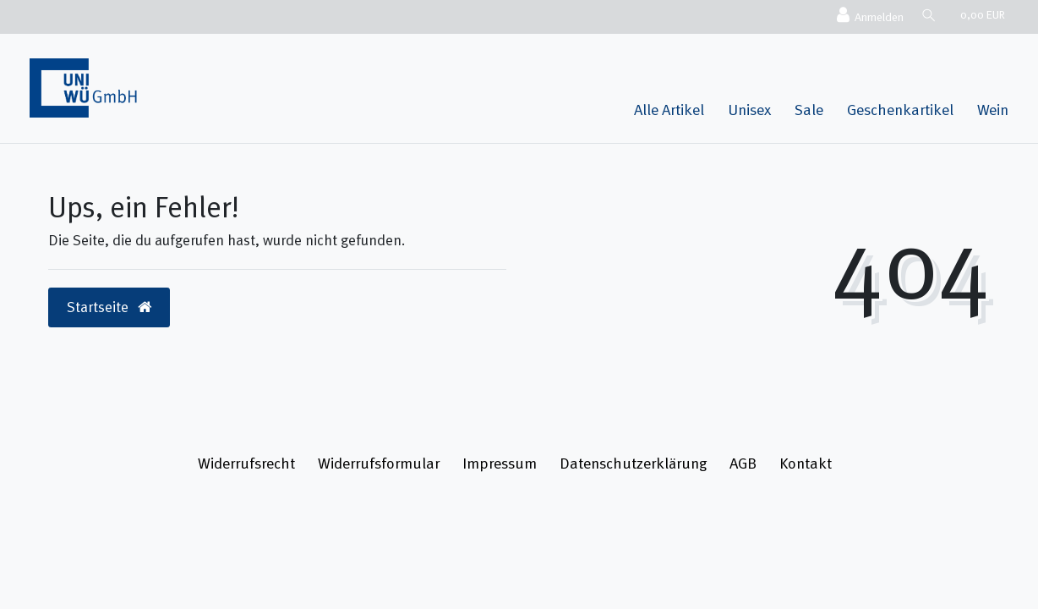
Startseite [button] (109, 307)
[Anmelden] (868, 16)
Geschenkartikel (900, 109)
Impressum (499, 463)
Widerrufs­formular (379, 463)
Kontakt (805, 463)
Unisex (749, 109)
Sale (809, 109)
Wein (992, 109)
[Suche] (928, 15)
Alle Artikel (669, 109)
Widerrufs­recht (246, 463)
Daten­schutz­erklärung (633, 463)
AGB (743, 463)
